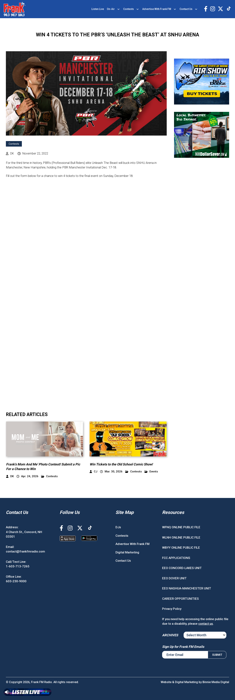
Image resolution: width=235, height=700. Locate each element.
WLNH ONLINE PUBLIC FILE (181, 537)
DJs (118, 527)
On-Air (111, 9)
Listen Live (97, 9)
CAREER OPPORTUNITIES (180, 598)
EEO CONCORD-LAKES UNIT (182, 568)
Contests (128, 9)
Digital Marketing (127, 552)
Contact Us (186, 9)
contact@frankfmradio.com (25, 551)
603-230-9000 (16, 581)
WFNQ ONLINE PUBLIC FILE (181, 527)
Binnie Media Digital (216, 682)
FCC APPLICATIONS (176, 558)
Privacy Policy (171, 609)
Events (151, 471)
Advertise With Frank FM (156, 9)
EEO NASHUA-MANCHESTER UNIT (186, 588)
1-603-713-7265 (17, 566)
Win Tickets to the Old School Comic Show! (121, 464)
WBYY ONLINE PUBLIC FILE (181, 547)
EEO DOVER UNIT (174, 578)
